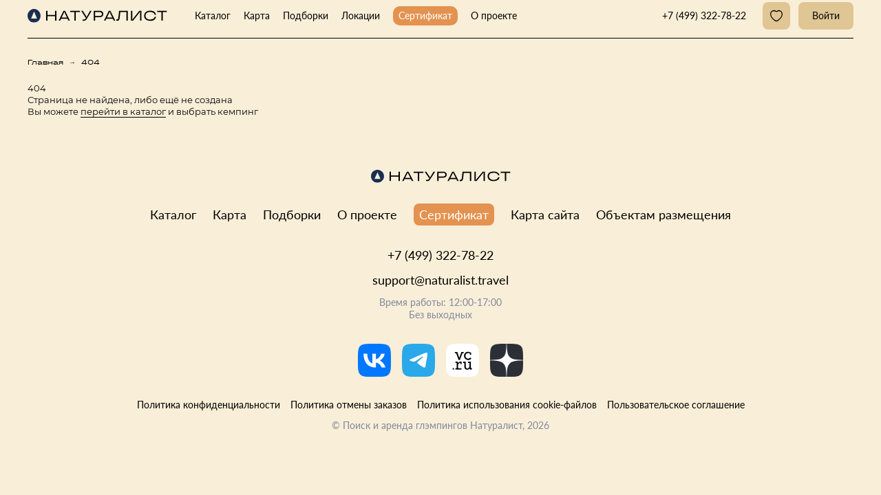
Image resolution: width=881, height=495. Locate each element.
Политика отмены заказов (348, 404)
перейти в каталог (123, 111)
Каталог (213, 15)
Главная (45, 62)
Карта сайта (545, 214)
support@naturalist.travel (440, 279)
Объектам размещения (663, 214)
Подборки (305, 15)
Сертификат (425, 15)
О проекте (494, 15)
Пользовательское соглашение (676, 404)
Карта (257, 15)
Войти (826, 15)
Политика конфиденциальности (208, 404)
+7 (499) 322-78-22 (440, 255)
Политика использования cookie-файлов (507, 404)
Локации (360, 15)
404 (90, 62)
